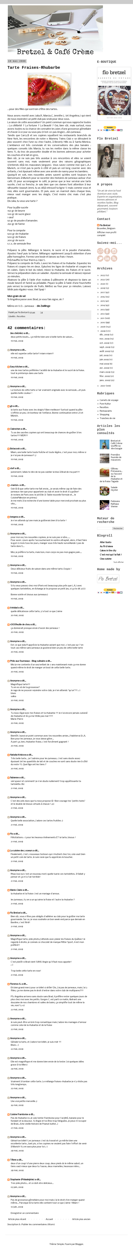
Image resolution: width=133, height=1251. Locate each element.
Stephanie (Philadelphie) (22, 1179)
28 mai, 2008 (17, 1150)
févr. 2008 (105, 376)
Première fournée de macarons (116, 457)
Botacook (15, 449)
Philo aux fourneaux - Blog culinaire (27, 661)
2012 (102, 314)
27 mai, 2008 (17, 1128)
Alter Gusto (105, 542)
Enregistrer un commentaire (25, 1213)
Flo (11, 834)
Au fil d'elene (106, 546)
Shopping (104, 414)
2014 (102, 305)
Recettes (21, 316)
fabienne (14, 777)
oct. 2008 (105, 343)
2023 (102, 275)
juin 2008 (104, 359)
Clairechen (15, 429)
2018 (102, 288)
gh (11, 406)
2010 (102, 322)
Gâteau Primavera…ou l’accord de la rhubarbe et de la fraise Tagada (111, 475)
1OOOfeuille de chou (20, 624)
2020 (103, 284)
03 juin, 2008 (17, 1187)
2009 (103, 327)
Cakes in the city (108, 550)
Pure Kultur (105, 404)
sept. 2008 (105, 347)
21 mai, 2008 (17, 788)
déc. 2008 (105, 334)
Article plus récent (17, 1219)
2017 (102, 292)
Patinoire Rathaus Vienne (115, 504)
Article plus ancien (81, 1219)
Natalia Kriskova (18, 755)
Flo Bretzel (15, 913)
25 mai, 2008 (17, 1088)
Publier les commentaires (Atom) (38, 1224)
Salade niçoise (114, 488)
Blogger (79, 1244)
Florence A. (15, 984)
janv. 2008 (105, 380)
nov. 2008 (105, 339)
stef (12, 468)
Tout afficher (118, 562)
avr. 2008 (104, 368)
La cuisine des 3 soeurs (21, 850)
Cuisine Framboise (19, 1114)
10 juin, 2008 (17, 1207)
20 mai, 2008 (17, 615)
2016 (102, 297)
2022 (102, 279)
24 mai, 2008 (17, 1069)
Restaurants (106, 411)
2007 (103, 386)
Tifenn (13, 1160)
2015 (102, 301)
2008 (103, 331)
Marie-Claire (16, 890)
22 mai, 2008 (17, 1009)
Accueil (49, 1219)
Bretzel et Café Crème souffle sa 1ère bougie (116, 445)
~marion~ (14, 485)
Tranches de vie (107, 418)
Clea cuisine (105, 559)
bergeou (14, 517)
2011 (102, 318)
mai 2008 (104, 364)
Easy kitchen (16, 367)
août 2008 (105, 351)
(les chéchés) (16, 333)
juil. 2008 (104, 355)
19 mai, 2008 (17, 341)
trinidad (14, 608)
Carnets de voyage (109, 400)
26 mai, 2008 (17, 1105)
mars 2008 (105, 372)
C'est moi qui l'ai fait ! (111, 555)
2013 (102, 309)
